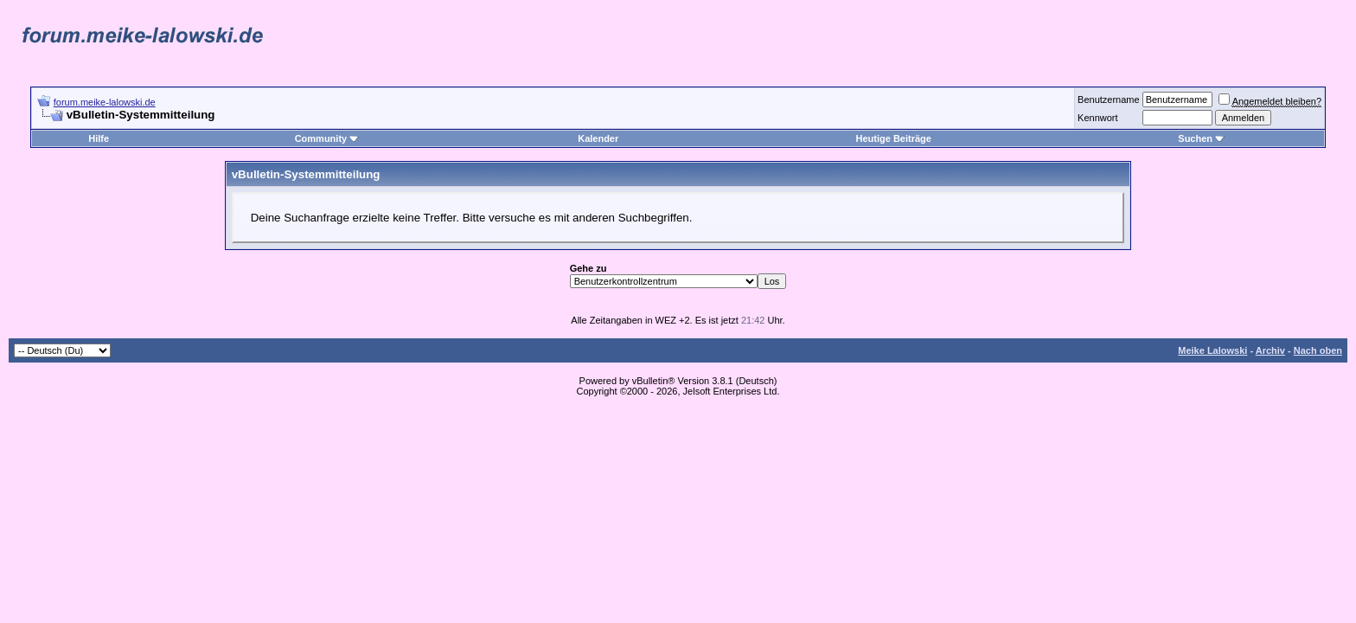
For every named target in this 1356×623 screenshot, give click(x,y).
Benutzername (1109, 99)
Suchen (1201, 138)
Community (327, 138)
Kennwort (1097, 117)
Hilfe (98, 138)
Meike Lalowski (1212, 350)
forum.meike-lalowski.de (105, 102)
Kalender (598, 138)
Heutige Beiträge (893, 138)
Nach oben (1318, 350)
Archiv (1270, 350)
